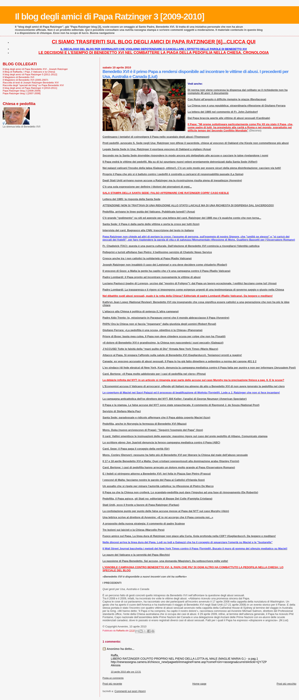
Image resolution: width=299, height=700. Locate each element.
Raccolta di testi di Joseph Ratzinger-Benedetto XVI (31, 82)
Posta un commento (113, 678)
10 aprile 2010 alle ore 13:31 (126, 671)
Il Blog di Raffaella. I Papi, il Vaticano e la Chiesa (29, 71)
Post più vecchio (286, 683)
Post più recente (112, 683)
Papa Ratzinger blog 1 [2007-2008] (21, 93)
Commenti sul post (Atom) (130, 691)
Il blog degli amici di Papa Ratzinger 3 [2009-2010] (109, 16)
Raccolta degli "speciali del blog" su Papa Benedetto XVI (33, 85)
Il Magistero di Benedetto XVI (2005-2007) (25, 79)
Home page (199, 683)
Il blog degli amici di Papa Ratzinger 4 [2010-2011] (30, 88)
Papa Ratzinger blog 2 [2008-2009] (21, 90)
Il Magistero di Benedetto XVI (18, 77)
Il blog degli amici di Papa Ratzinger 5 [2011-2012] (30, 74)
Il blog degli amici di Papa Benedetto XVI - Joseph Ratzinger (35, 69)
